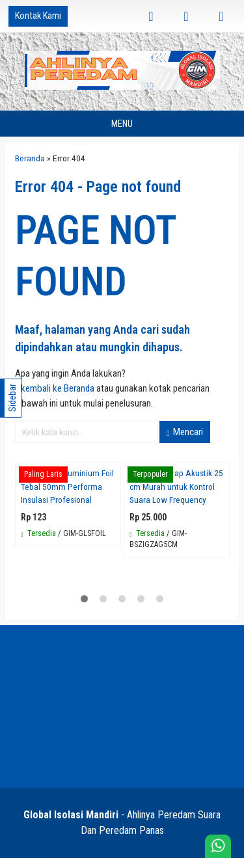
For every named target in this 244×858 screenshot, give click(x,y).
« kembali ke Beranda (54, 388)
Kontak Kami (38, 15)
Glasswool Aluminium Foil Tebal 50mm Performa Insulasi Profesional (67, 486)
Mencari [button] (185, 432)
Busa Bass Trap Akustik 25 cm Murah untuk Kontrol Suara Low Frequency (176, 486)
